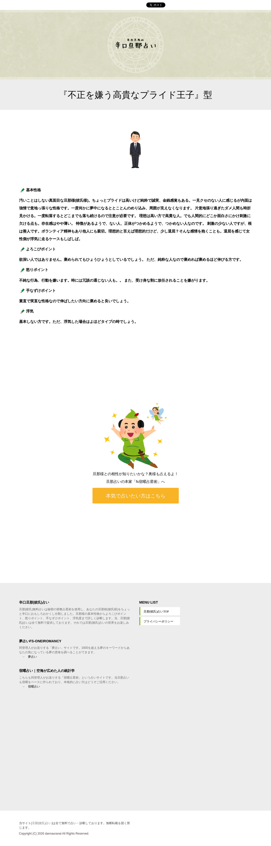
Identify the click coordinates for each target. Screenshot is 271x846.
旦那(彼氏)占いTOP (156, 611)
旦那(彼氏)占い (42, 823)
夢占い (32, 656)
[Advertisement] (135, 543)
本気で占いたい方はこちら (135, 496)
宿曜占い (34, 686)
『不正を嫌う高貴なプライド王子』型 (135, 95)
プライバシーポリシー (158, 621)
